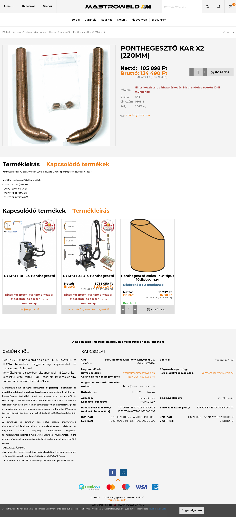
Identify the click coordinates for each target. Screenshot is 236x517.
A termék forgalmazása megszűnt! (88, 309)
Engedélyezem (192, 510)
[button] (218, 6)
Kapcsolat (28, 6)
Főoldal (75, 19)
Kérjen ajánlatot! (29, 309)
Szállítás (106, 19)
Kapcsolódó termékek (77, 164)
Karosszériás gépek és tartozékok (29, 32)
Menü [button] (9, 6)
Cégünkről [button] (15, 351)
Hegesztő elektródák (59, 32)
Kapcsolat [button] (93, 351)
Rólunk (122, 19)
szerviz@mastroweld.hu (141, 376)
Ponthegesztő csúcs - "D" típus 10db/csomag (147, 277)
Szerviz (47, 6)
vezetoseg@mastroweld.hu (218, 372)
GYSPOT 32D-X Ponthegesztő (88, 276)
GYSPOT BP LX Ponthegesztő (29, 276)
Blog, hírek (159, 19)
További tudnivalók (158, 509)
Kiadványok (139, 19)
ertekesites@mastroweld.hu (139, 372)
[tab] (39, 351)
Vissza (228, 32)
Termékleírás (90, 210)
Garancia (90, 19)
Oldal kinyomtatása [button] (135, 115)
